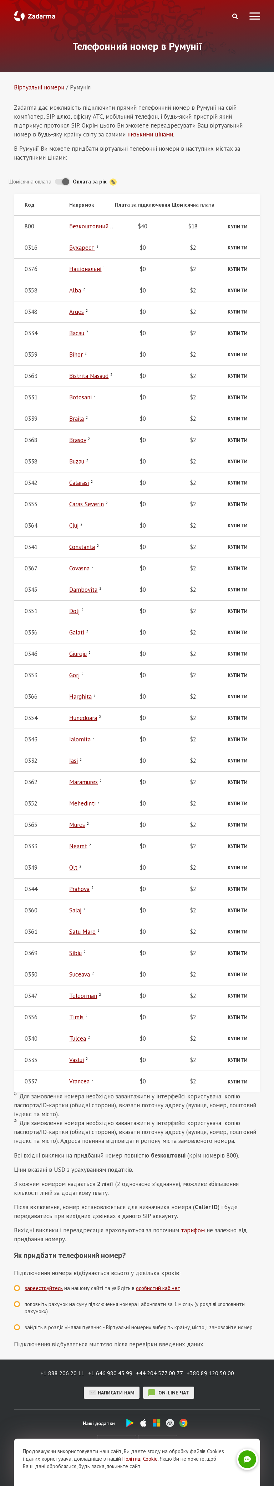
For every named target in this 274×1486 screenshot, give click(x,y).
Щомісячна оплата (30, 181)
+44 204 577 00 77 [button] (159, 1373)
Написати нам (112, 1392)
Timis (76, 1017)
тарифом (193, 1230)
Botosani (80, 397)
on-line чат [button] (168, 1392)
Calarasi (79, 483)
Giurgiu (78, 654)
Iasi (73, 761)
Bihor (76, 354)
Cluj (73, 525)
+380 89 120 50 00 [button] (210, 1373)
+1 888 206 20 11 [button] (62, 1373)
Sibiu (75, 953)
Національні (85, 269)
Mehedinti (82, 803)
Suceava (79, 974)
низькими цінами (150, 134)
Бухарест (82, 248)
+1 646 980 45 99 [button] (110, 1373)
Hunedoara (83, 718)
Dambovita (83, 590)
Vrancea (79, 1081)
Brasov (77, 440)
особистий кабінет (158, 1288)
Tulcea (77, 1038)
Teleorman (83, 996)
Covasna (79, 568)
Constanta (82, 547)
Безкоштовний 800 (94, 226)
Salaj (75, 910)
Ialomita (80, 739)
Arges (76, 312)
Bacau (76, 333)
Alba (75, 290)
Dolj (74, 611)
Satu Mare (82, 932)
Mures (77, 825)
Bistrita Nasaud (88, 376)
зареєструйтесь (44, 1288)
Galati (76, 632)
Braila (76, 419)
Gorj (74, 675)
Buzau (76, 461)
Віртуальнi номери (39, 87)
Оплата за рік (95, 182)
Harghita (80, 696)
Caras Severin (86, 504)
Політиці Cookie (140, 1458)
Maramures (83, 782)
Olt (73, 867)
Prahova (79, 889)
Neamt (78, 846)
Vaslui (76, 1060)
